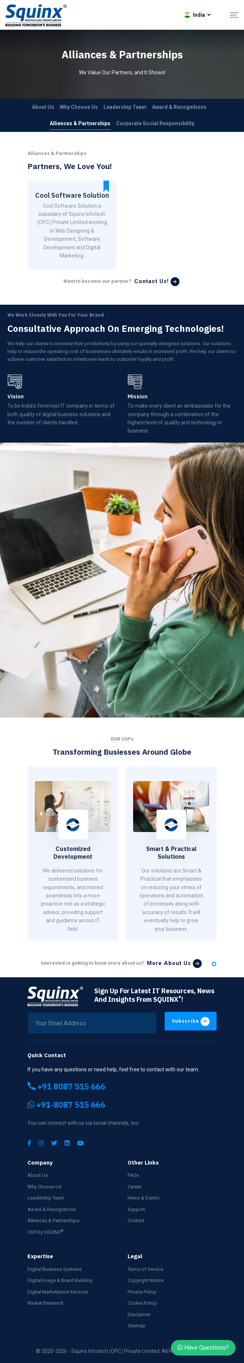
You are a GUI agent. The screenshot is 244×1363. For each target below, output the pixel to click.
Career (134, 1186)
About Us (43, 107)
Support (136, 1209)
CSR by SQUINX (45, 1231)
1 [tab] (214, 964)
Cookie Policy (142, 1303)
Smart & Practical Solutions (171, 852)
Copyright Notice (146, 1280)
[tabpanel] (72, 853)
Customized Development (72, 852)
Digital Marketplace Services (57, 1292)
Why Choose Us (79, 107)
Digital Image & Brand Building (59, 1280)
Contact (136, 1220)
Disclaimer (139, 1314)
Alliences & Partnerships (80, 123)
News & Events (143, 1198)
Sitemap (136, 1325)
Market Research (45, 1303)
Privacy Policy (142, 1292)
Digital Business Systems (54, 1269)
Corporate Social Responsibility (155, 123)
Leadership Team (124, 107)
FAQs (133, 1175)
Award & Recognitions (179, 107)
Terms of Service (145, 1269)
